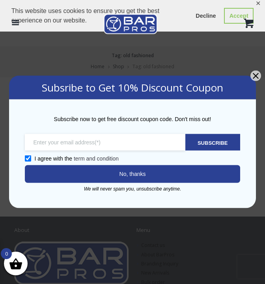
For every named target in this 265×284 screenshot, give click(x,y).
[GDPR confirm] (27, 158)
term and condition (95, 158)
